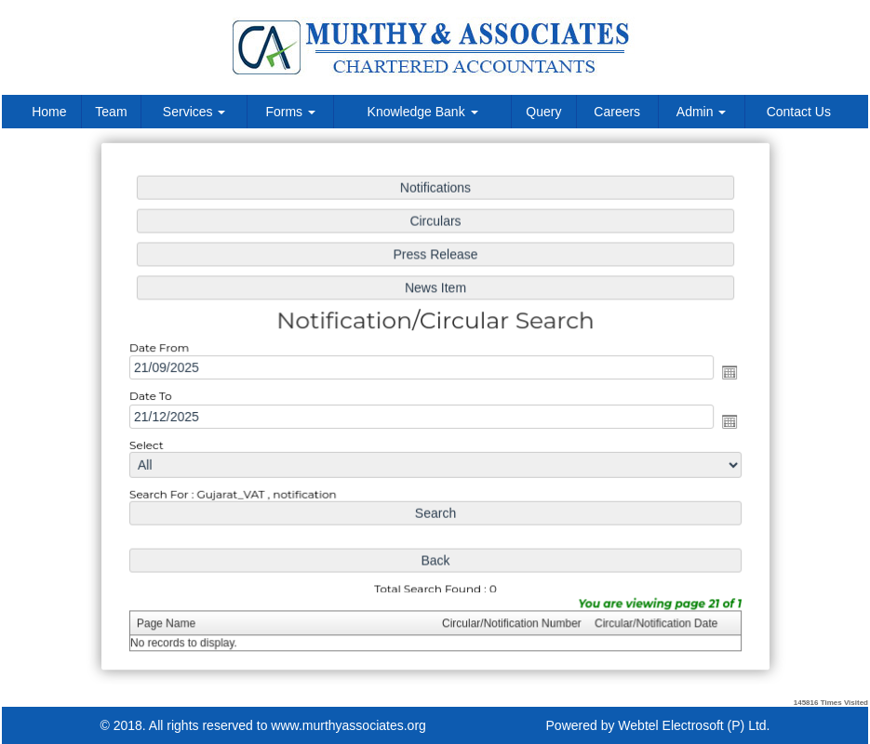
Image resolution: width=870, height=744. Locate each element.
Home (49, 111)
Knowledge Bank (423, 111)
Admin (701, 111)
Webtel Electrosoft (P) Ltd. (694, 725)
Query (543, 111)
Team (111, 111)
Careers (617, 111)
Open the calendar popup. (724, 373)
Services (194, 111)
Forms (290, 111)
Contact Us (799, 111)
